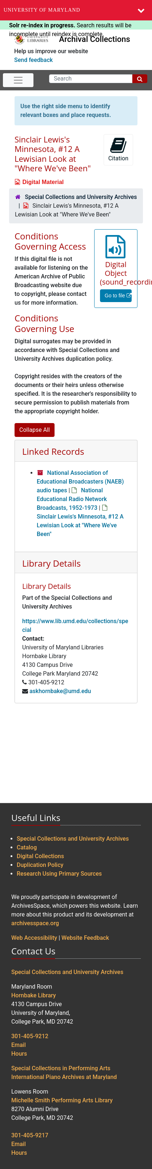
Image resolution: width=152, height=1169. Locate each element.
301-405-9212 (29, 1036)
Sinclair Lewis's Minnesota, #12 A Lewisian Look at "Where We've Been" (80, 525)
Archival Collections (94, 39)
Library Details (51, 563)
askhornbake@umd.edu (60, 691)
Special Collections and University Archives (81, 196)
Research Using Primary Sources (59, 873)
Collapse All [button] (34, 429)
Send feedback (33, 59)
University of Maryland (42, 10)
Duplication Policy (40, 864)
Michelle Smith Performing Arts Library (62, 1100)
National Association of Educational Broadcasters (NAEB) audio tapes (80, 481)
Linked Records (53, 451)
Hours (19, 1053)
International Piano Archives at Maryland (64, 1077)
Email (18, 1044)
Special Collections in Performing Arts (61, 1068)
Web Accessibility (34, 937)
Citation (118, 149)
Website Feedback (85, 937)
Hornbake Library (33, 995)
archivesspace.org (35, 923)
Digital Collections (40, 856)
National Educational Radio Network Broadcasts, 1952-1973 (72, 499)
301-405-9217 (29, 1135)
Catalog (27, 847)
